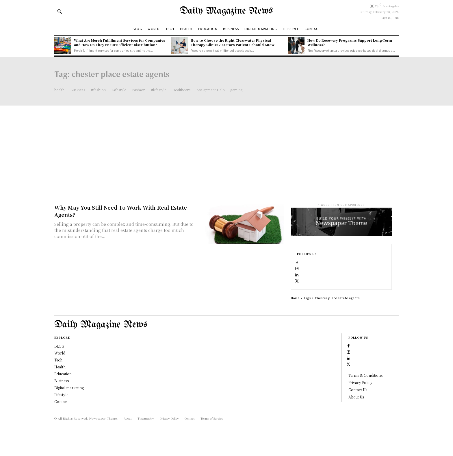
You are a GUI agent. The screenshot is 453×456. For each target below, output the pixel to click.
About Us (356, 421)
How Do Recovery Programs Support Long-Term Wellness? (349, 42)
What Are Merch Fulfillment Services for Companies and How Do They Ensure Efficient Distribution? (119, 42)
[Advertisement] (226, 148)
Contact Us (357, 414)
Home (295, 310)
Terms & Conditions (365, 400)
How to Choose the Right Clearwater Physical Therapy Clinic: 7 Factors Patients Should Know (232, 42)
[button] (59, 11)
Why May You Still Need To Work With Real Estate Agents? (120, 211)
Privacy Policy (360, 407)
